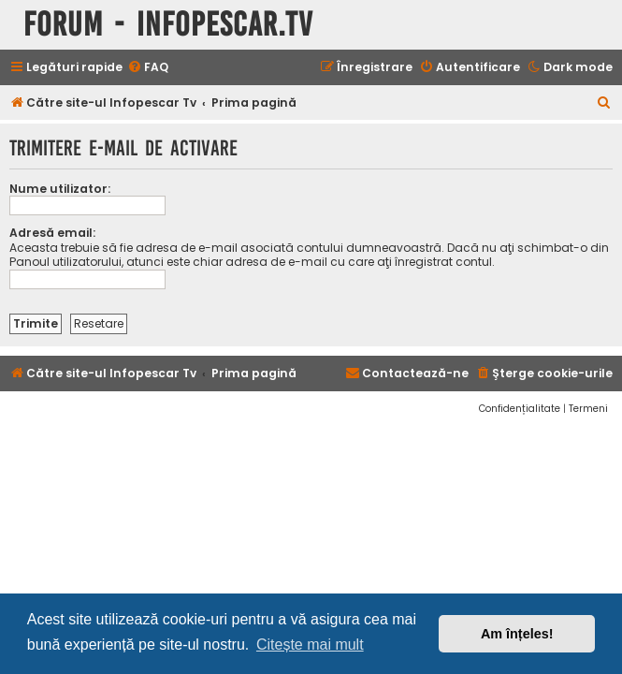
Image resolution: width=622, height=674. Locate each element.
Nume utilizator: (59, 189)
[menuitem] (147, 68)
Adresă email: (52, 233)
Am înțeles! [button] (517, 633)
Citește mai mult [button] (310, 644)
